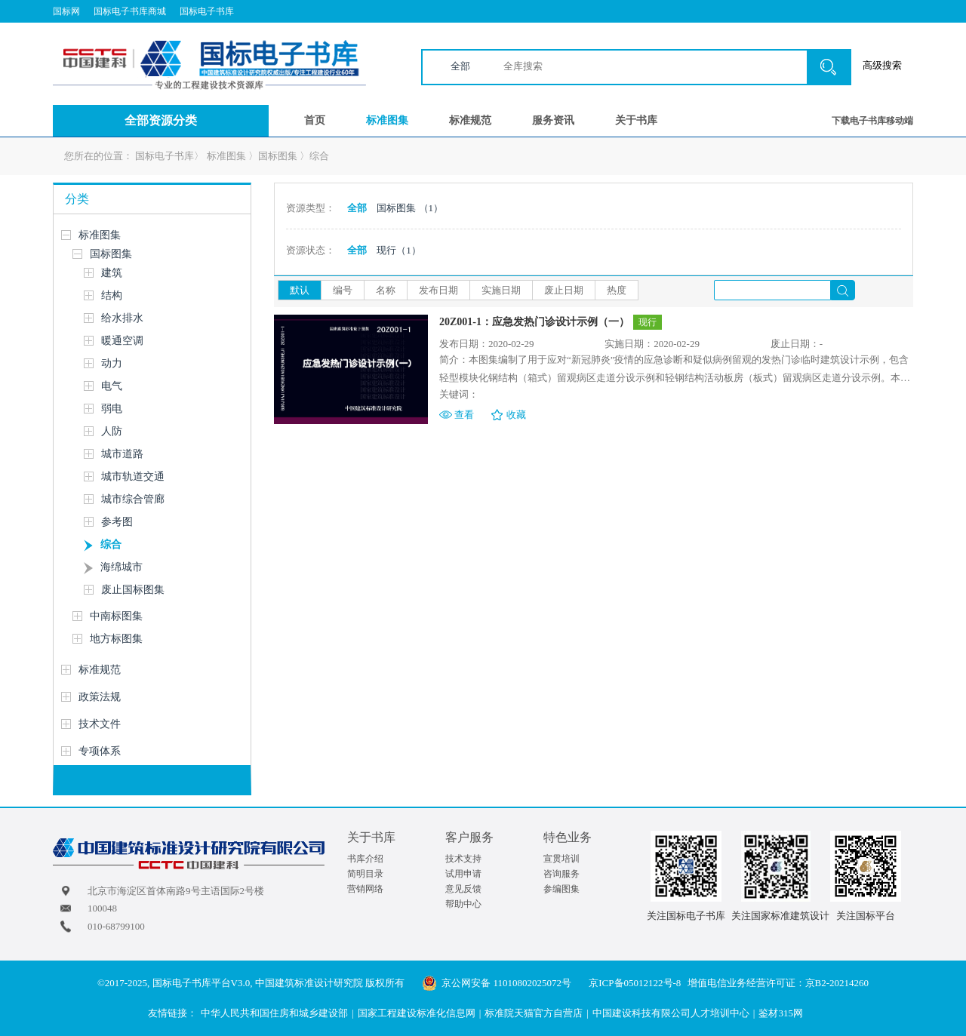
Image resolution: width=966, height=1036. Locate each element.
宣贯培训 (561, 858)
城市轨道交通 (133, 476)
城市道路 (122, 454)
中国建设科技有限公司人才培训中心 (670, 1013)
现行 (399, 250)
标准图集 (387, 120)
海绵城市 (121, 567)
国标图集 (277, 155)
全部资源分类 (161, 120)
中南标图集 (116, 616)
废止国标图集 (133, 589)
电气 (111, 386)
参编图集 (561, 889)
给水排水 (122, 318)
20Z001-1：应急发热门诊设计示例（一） (534, 321)
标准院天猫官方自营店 (534, 1013)
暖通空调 (122, 340)
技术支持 (463, 858)
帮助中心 (463, 904)
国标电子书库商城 (130, 11)
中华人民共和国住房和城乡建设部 (274, 1013)
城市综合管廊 (133, 499)
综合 (319, 155)
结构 (111, 295)
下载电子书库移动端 (872, 120)
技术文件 (99, 724)
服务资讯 (553, 120)
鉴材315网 (780, 1013)
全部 (460, 66)
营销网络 (365, 889)
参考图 (117, 521)
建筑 (111, 272)
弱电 (111, 408)
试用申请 (463, 873)
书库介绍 (365, 858)
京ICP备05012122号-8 (635, 982)
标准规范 (470, 120)
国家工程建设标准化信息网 (416, 1013)
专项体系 (99, 751)
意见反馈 (463, 889)
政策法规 (99, 696)
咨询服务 (561, 873)
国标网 (66, 11)
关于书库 (636, 120)
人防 (111, 431)
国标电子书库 (207, 11)
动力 (111, 363)
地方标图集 (116, 638)
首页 (314, 120)
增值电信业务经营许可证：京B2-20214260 (778, 982)
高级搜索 (882, 65)
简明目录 (365, 873)
